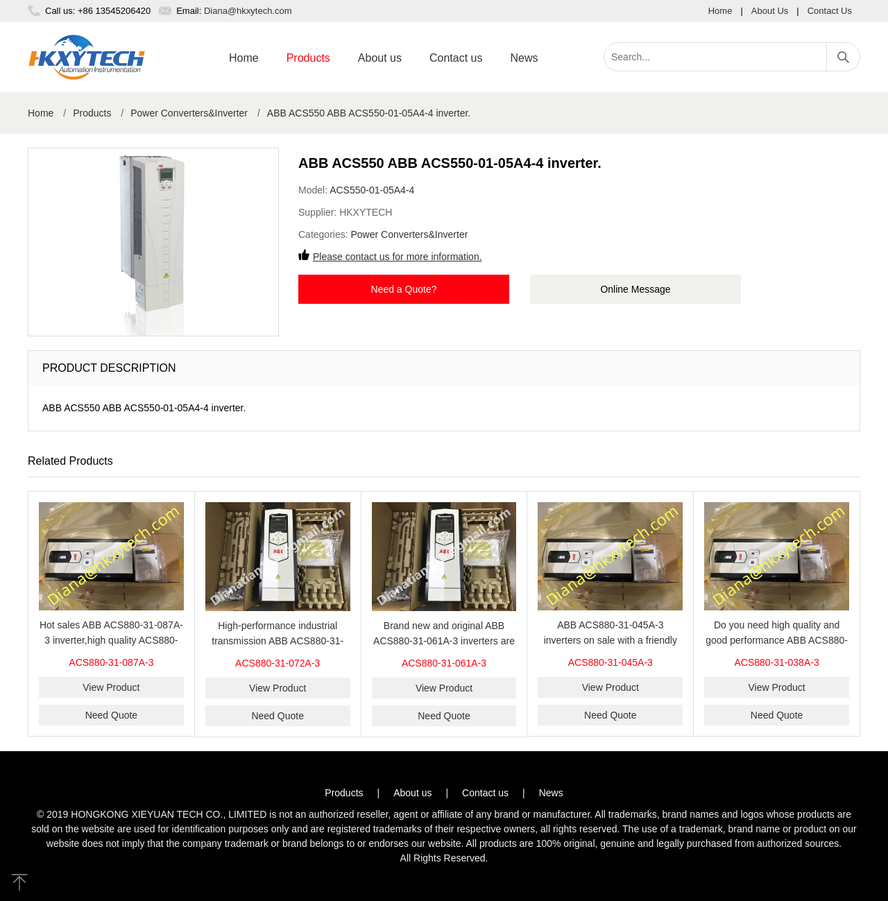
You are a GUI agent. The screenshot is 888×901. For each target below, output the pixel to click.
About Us (769, 11)
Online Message (635, 289)
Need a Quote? (404, 289)
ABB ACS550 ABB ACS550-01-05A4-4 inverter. (368, 113)
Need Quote (111, 715)
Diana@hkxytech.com (248, 11)
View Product (111, 687)
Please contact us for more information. (397, 256)
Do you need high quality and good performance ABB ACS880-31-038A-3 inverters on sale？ (777, 640)
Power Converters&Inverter (189, 113)
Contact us (455, 58)
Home (720, 11)
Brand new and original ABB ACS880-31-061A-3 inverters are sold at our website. (444, 641)
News (524, 58)
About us (380, 58)
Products (308, 58)
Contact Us (830, 11)
